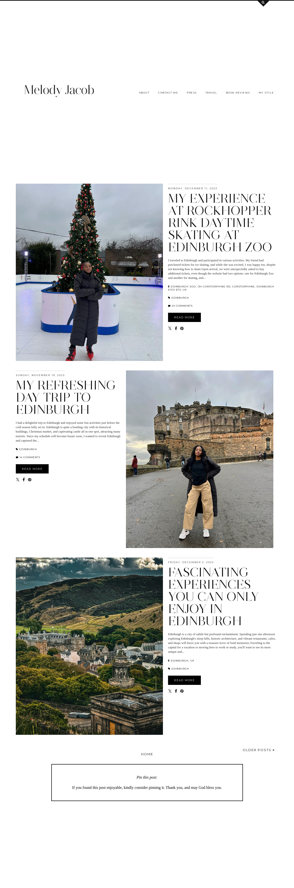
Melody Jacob (59, 89)
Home (147, 754)
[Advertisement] (147, 35)
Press (192, 92)
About (144, 92)
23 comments (182, 305)
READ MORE (184, 317)
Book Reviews (238, 92)
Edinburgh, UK (181, 660)
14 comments (29, 457)
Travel (211, 92)
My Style (266, 92)
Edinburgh (178, 297)
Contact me (168, 92)
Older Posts (259, 750)
